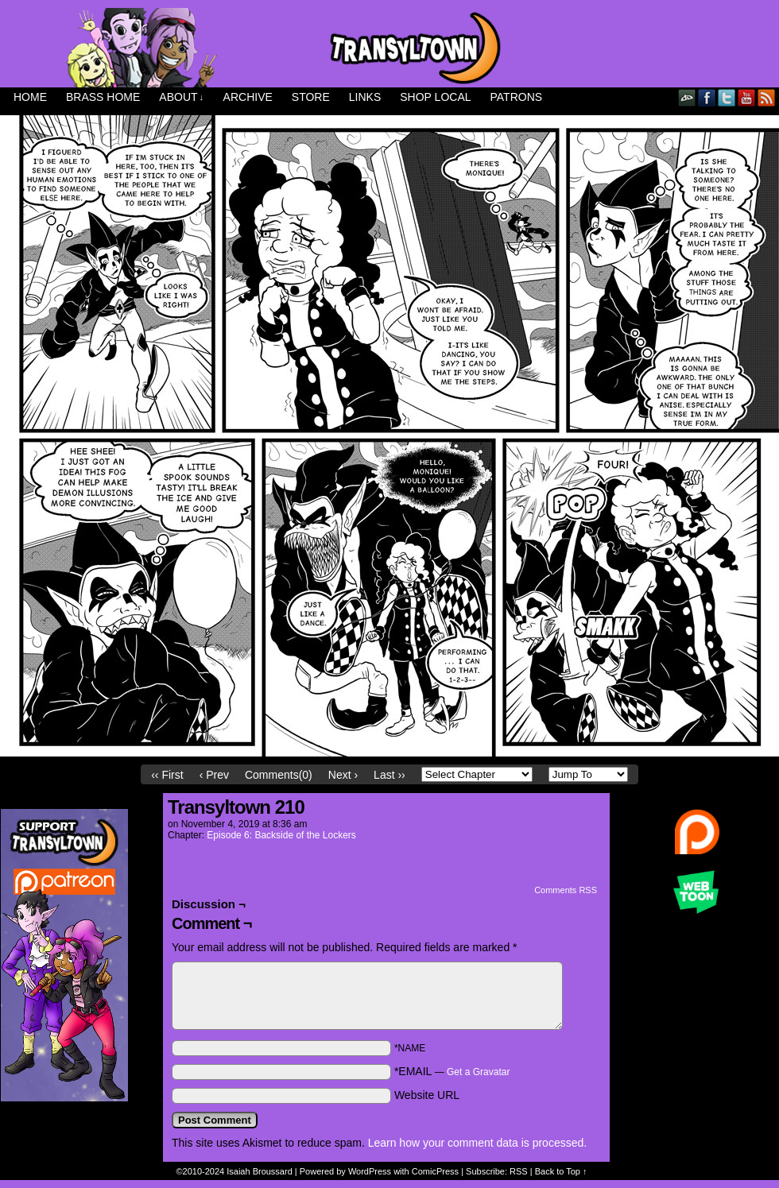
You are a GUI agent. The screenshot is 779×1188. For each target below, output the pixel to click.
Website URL (426, 1095)
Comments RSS (565, 890)
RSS (767, 97)
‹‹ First (167, 774)
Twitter (727, 97)
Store (311, 97)
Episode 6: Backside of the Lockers (281, 835)
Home (30, 97)
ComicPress (435, 1171)
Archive (248, 97)
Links (365, 97)
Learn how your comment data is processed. (477, 1142)
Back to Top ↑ (561, 1171)
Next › (343, 774)
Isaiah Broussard (260, 1171)
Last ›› (389, 774)
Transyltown (389, 47)
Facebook (707, 97)
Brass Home (103, 97)
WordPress (369, 1171)
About (181, 97)
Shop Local (435, 97)
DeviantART (687, 97)
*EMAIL (452, 1071)
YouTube (747, 97)
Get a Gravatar (478, 1072)
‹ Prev (214, 774)
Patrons (516, 97)
